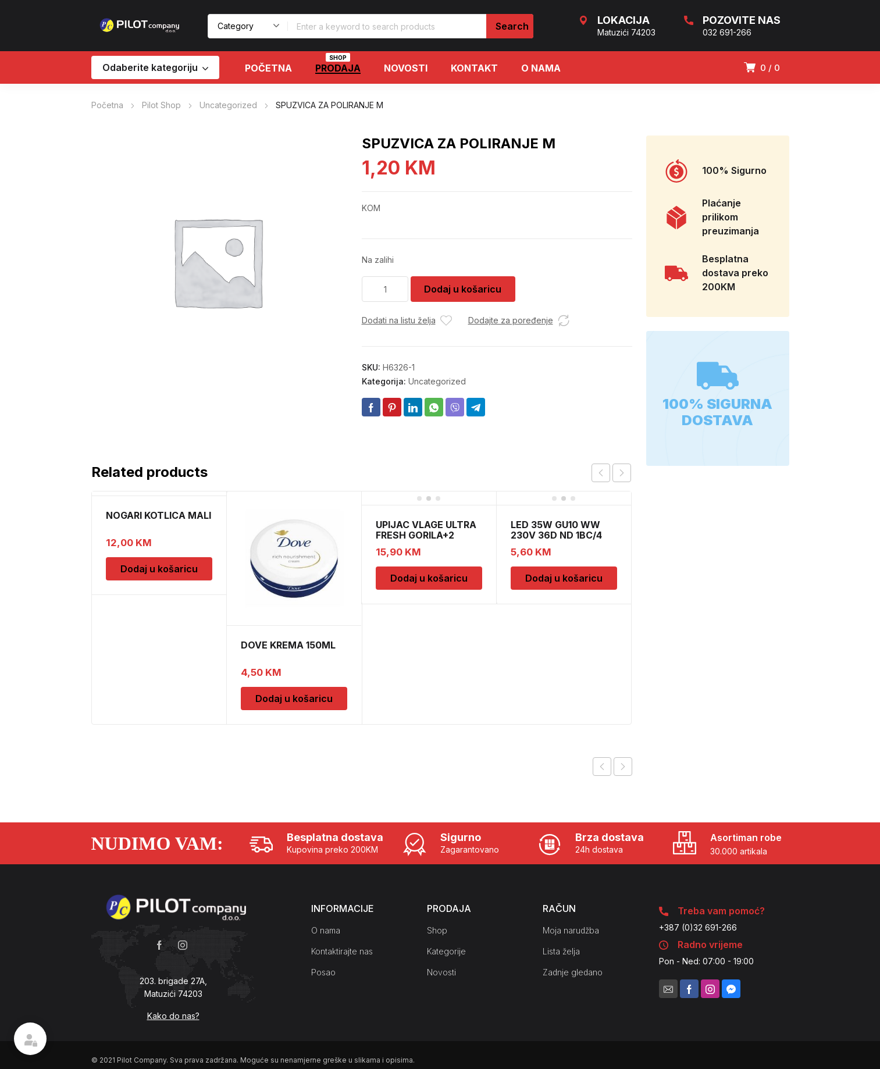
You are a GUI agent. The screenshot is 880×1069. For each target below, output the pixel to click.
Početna (107, 105)
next (621, 473)
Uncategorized (228, 105)
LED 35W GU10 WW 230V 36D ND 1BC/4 (556, 530)
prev (601, 473)
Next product (623, 766)
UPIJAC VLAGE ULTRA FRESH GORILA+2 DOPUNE (426, 535)
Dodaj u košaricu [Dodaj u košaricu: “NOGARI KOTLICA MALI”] (159, 569)
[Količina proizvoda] (385, 289)
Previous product (602, 766)
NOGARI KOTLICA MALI (158, 515)
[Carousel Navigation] (611, 473)
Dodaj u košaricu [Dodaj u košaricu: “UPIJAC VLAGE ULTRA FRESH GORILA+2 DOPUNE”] (429, 578)
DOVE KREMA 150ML (288, 645)
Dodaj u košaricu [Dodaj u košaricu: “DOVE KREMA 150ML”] (294, 698)
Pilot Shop (161, 105)
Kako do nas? (173, 1016)
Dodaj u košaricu (462, 289)
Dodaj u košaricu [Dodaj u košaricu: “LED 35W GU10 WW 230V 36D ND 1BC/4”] (564, 578)
